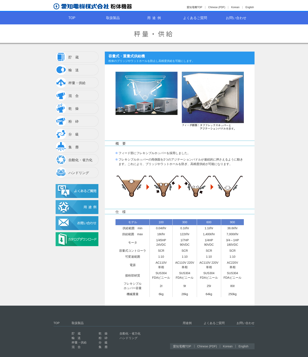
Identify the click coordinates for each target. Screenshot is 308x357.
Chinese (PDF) (216, 7)
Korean (235, 7)
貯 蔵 (76, 333)
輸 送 (76, 338)
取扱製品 (113, 18)
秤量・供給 (79, 342)
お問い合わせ (236, 18)
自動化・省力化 (130, 333)
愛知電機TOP (194, 7)
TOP (72, 18)
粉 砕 (103, 338)
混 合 (76, 347)
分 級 (103, 342)
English (250, 7)
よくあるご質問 (195, 18)
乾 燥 (103, 333)
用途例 (187, 323)
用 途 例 (154, 18)
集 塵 (103, 347)
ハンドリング (129, 338)
